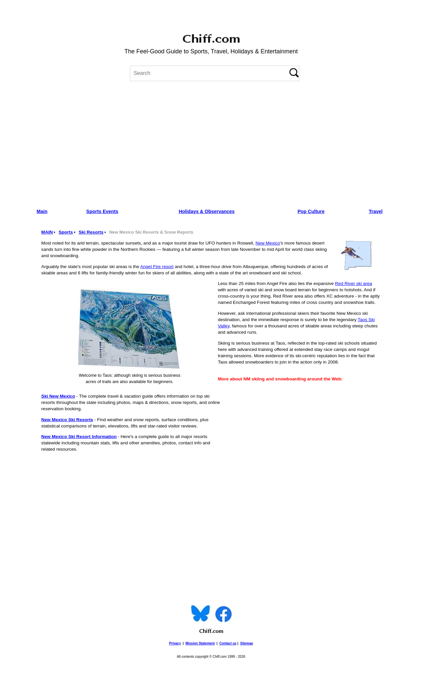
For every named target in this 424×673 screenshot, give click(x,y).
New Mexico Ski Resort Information (79, 436)
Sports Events (102, 211)
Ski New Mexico (58, 396)
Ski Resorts (91, 232)
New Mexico (267, 243)
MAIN (47, 232)
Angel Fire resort (156, 266)
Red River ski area (353, 283)
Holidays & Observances (207, 211)
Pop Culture (311, 211)
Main (42, 211)
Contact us (228, 643)
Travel (376, 211)
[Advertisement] (211, 142)
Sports (66, 232)
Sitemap (246, 643)
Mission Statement (200, 643)
